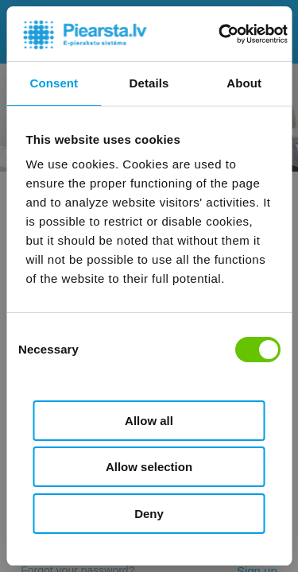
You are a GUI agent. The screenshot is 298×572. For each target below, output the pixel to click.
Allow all (149, 420)
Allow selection (149, 466)
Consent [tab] (53, 83)
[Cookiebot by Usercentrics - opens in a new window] (220, 34)
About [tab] (243, 83)
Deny (149, 513)
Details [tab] (149, 83)
